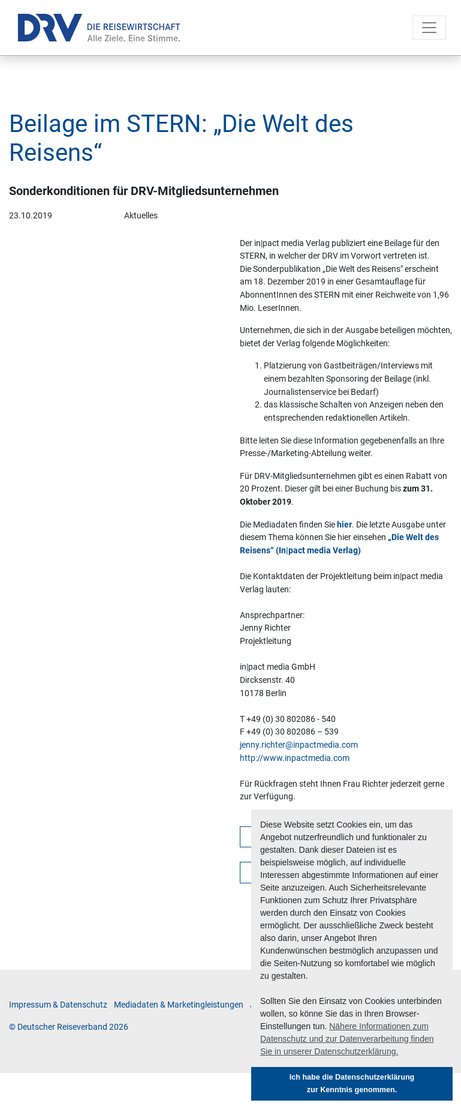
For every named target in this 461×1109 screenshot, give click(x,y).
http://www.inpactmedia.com (294, 758)
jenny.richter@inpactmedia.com (299, 745)
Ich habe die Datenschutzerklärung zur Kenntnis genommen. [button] (352, 1083)
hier (344, 525)
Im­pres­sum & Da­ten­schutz (58, 1005)
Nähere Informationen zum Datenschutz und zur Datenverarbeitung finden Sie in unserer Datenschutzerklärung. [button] (347, 1038)
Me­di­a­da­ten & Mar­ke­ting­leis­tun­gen (178, 1005)
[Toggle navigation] (429, 28)
